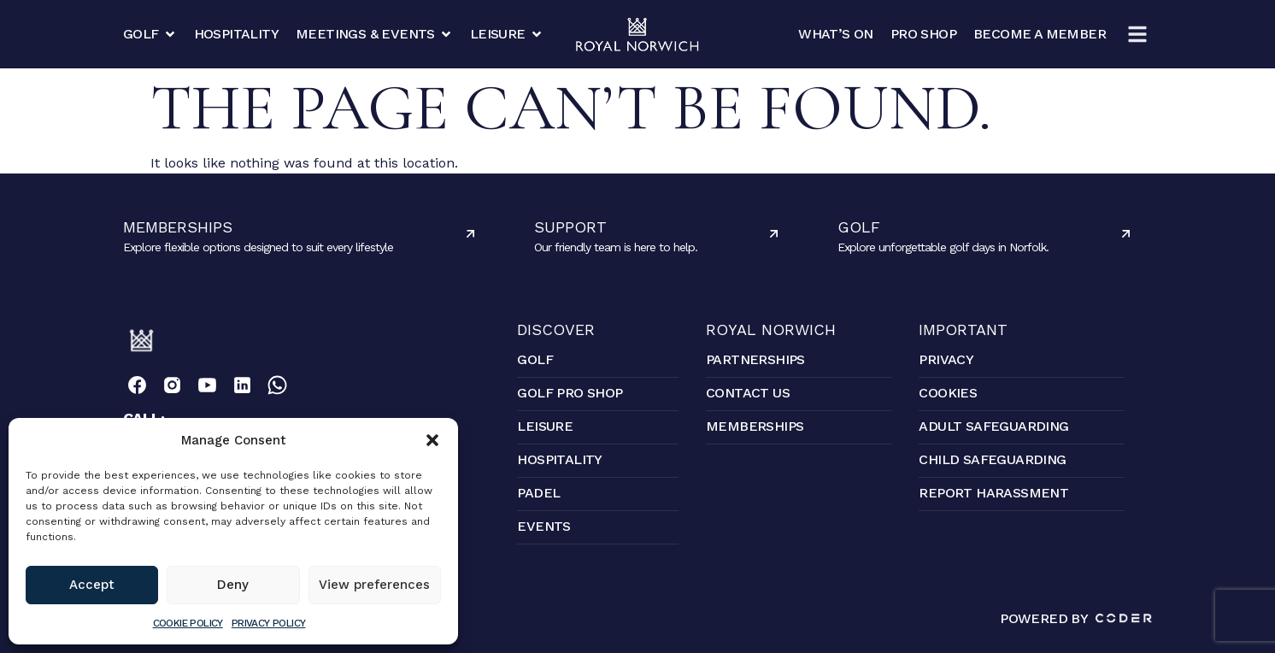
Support (570, 227)
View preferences (374, 584)
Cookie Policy (188, 623)
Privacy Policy (269, 623)
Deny (233, 584)
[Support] (773, 233)
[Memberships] (470, 233)
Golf (858, 227)
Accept (92, 584)
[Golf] (1125, 233)
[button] (432, 440)
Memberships (177, 227)
